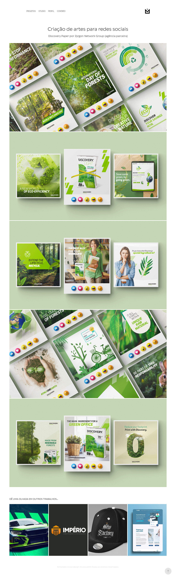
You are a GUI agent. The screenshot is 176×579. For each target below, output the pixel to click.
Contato (61, 11)
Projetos (31, 11)
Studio (41, 11)
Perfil (51, 11)
